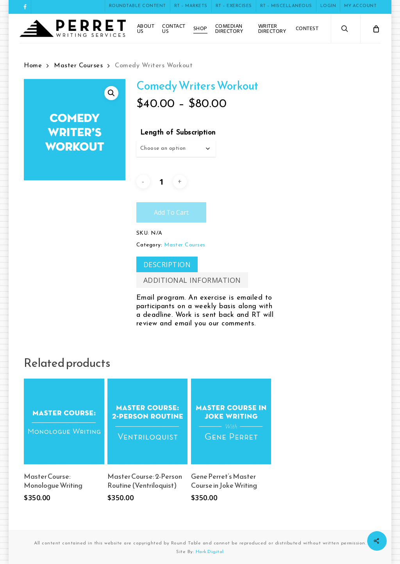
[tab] (167, 264)
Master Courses (78, 66)
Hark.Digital (210, 552)
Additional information (192, 280)
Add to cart (171, 212)
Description (167, 264)
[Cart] (375, 28)
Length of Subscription (178, 133)
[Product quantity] (161, 181)
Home (33, 66)
